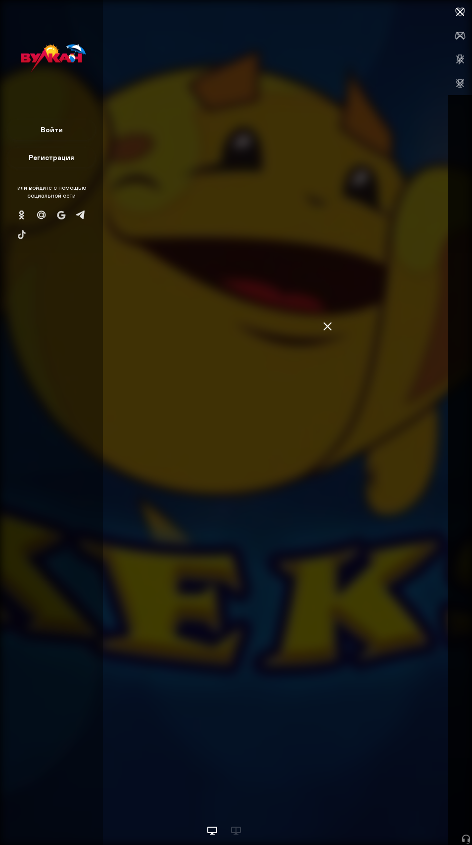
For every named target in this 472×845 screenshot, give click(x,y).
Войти (52, 129)
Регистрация (51, 157)
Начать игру (397, 819)
